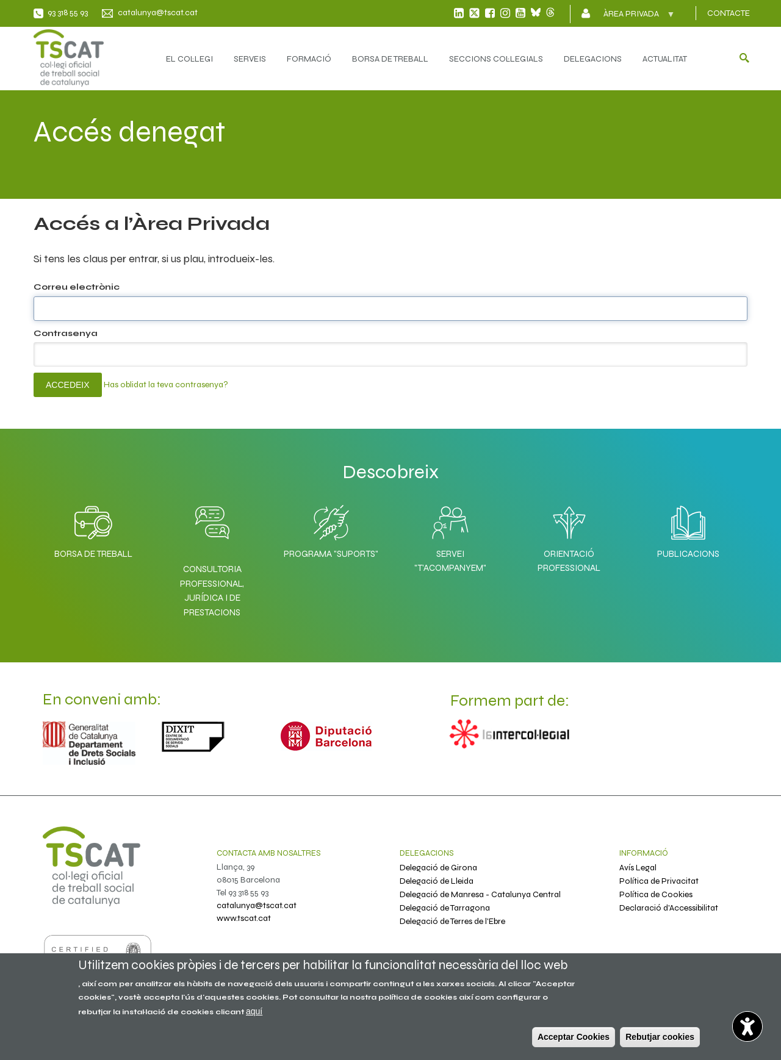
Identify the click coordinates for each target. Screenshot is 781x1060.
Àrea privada (632, 18)
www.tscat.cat (244, 918)
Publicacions (688, 528)
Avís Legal (638, 867)
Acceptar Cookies (574, 1037)
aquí (254, 1011)
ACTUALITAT (664, 59)
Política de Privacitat (659, 881)
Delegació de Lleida (436, 881)
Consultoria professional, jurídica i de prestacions (212, 590)
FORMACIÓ (309, 59)
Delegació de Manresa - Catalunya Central (480, 894)
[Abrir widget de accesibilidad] (747, 1026)
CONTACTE (728, 13)
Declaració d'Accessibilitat (668, 908)
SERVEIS (250, 59)
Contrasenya (66, 333)
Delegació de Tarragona (445, 908)
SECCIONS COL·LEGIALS (496, 59)
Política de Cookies (656, 894)
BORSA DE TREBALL (390, 59)
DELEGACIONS (593, 59)
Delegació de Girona (438, 867)
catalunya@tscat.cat (158, 12)
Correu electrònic (77, 287)
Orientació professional (569, 535)
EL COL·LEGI (189, 59)
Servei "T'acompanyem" (450, 535)
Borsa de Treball (93, 528)
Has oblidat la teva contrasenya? (166, 384)
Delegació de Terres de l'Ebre (452, 921)
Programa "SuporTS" (331, 528)
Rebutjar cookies (659, 1037)
